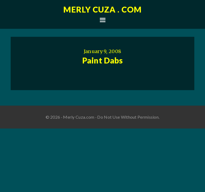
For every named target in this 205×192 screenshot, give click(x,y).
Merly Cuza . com (102, 9)
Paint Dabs (102, 60)
